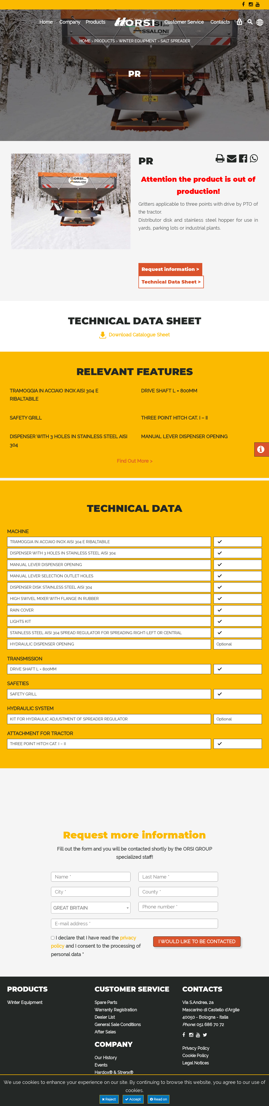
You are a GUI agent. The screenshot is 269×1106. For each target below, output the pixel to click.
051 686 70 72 (210, 1024)
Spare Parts (106, 1002)
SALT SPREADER (175, 41)
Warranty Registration (116, 1009)
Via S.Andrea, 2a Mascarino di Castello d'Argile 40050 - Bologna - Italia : (210, 1013)
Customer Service (184, 22)
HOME (84, 41)
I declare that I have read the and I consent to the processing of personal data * (96, 946)
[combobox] (91, 907)
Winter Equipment (24, 1002)
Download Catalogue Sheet (134, 334)
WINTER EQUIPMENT (138, 41)
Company (69, 22)
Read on (158, 1099)
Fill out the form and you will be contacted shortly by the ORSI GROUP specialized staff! (134, 853)
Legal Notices (195, 1062)
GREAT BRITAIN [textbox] (70, 908)
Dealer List (105, 1017)
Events (101, 1065)
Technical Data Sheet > (171, 282)
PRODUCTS (104, 41)
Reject (109, 1099)
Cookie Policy (195, 1055)
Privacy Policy (195, 1048)
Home (46, 22)
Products (95, 22)
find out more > (134, 461)
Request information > (170, 269)
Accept (133, 1099)
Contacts (220, 22)
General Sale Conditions (118, 1024)
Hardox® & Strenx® (114, 1072)
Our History (106, 1057)
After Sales (105, 1031)
